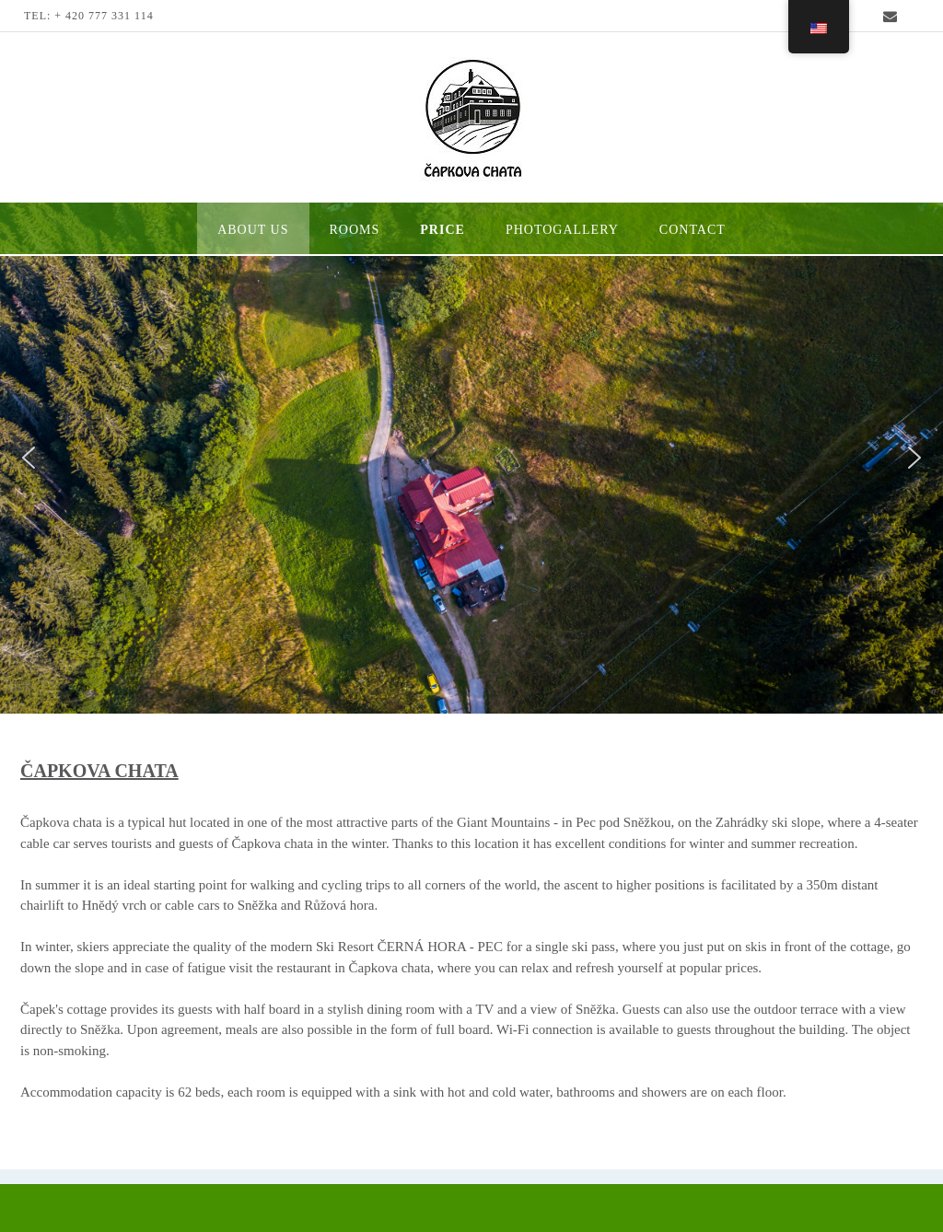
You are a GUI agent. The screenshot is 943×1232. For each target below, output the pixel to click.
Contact (692, 230)
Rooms (355, 230)
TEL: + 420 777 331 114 (89, 15)
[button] (28, 457)
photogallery (562, 230)
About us (252, 230)
